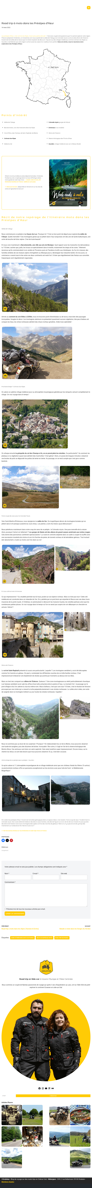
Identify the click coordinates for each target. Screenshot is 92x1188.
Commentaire (10, 882)
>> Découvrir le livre (11, 187)
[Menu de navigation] (88, 7)
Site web (64, 873)
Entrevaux (52, 127)
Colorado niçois (53, 122)
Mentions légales (8, 1182)
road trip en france (61, 937)
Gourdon (51, 144)
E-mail (35, 873)
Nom (7, 873)
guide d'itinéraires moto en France (22, 937)
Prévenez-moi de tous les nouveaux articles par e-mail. (25, 909)
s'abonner (53, 1096)
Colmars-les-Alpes (10, 138)
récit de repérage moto (44, 937)
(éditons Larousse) (30, 182)
